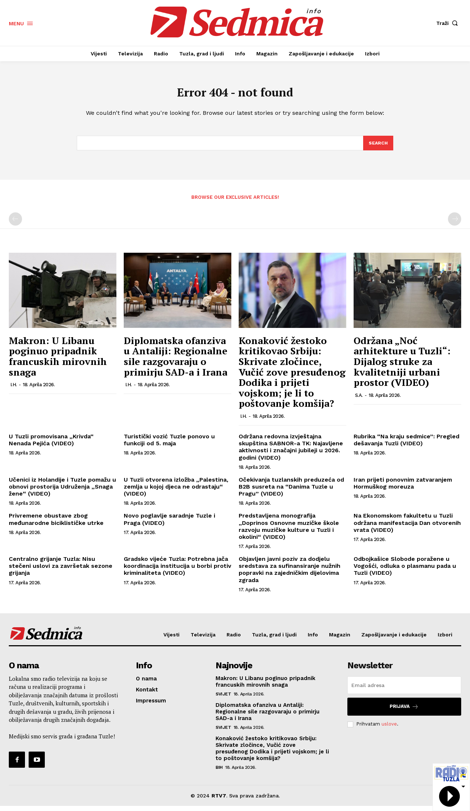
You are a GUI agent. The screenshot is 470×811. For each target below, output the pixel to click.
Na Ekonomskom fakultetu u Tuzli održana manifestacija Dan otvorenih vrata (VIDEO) (407, 527)
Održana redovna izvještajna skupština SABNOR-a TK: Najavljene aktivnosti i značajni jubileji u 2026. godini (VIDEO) (291, 452)
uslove (389, 729)
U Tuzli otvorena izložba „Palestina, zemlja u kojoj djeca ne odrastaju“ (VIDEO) (176, 491)
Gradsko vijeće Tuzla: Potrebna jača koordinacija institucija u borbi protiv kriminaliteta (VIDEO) (177, 570)
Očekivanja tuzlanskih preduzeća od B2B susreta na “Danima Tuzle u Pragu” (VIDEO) (291, 491)
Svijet (223, 698)
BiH (219, 772)
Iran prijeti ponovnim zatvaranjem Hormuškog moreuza (403, 488)
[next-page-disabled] (454, 224)
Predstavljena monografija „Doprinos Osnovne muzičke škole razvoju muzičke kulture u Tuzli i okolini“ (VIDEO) (289, 531)
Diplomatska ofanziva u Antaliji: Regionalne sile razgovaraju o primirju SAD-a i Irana (175, 361)
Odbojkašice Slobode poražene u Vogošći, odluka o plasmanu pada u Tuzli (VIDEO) (405, 570)
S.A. (359, 400)
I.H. (13, 389)
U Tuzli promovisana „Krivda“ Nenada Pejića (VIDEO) (51, 445)
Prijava (404, 711)
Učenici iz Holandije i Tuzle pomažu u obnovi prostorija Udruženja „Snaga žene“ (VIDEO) (62, 491)
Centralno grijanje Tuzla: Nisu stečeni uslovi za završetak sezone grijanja (60, 570)
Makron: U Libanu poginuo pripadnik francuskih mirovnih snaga (58, 361)
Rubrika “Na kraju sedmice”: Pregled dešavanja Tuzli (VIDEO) (406, 445)
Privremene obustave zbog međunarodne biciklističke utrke (56, 524)
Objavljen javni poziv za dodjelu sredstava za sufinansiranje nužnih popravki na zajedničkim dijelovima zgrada (289, 574)
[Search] (377, 147)
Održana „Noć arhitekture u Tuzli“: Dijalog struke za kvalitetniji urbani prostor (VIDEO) (402, 366)
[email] (404, 690)
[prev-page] (15, 224)
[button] (448, 23)
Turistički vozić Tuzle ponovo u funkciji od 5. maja (169, 445)
